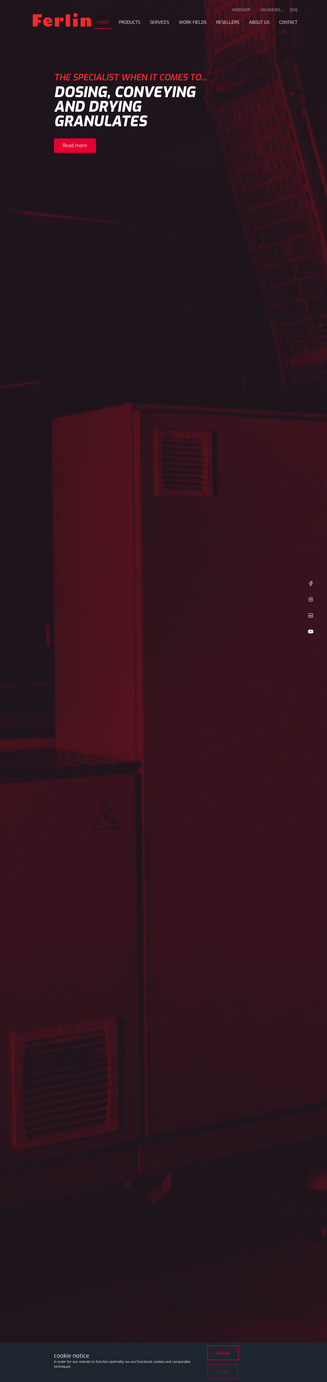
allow (223, 1352)
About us (259, 22)
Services (159, 22)
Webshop (241, 9)
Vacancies (270, 9)
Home (103, 22)
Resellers (227, 22)
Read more (75, 145)
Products (129, 22)
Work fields (193, 22)
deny (223, 1371)
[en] (293, 9)
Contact (288, 22)
